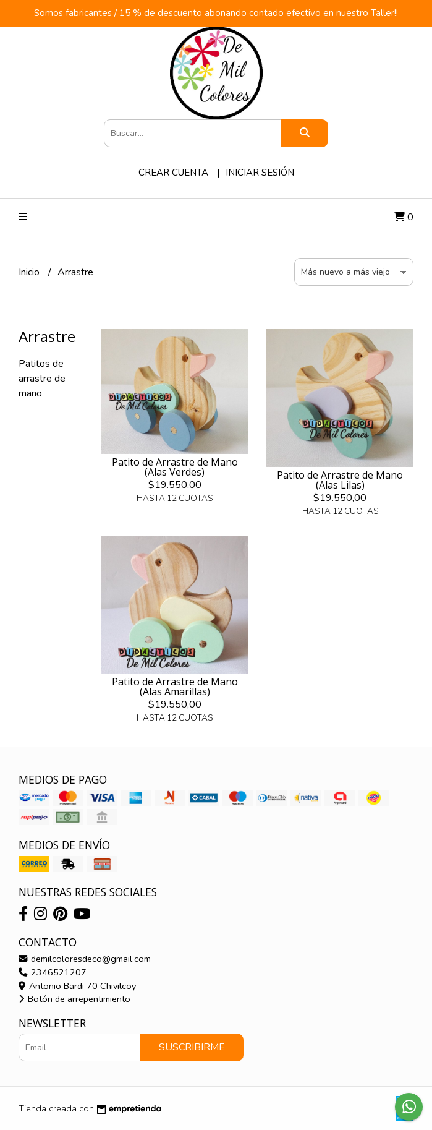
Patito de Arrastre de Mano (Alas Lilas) (340, 480)
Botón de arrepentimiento (74, 999)
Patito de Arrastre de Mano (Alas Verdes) (175, 467)
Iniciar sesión (260, 172)
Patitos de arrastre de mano (42, 378)
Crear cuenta (173, 172)
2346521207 (53, 972)
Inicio (30, 272)
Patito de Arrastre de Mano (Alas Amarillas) (175, 686)
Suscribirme (192, 1047)
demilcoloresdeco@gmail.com (85, 958)
